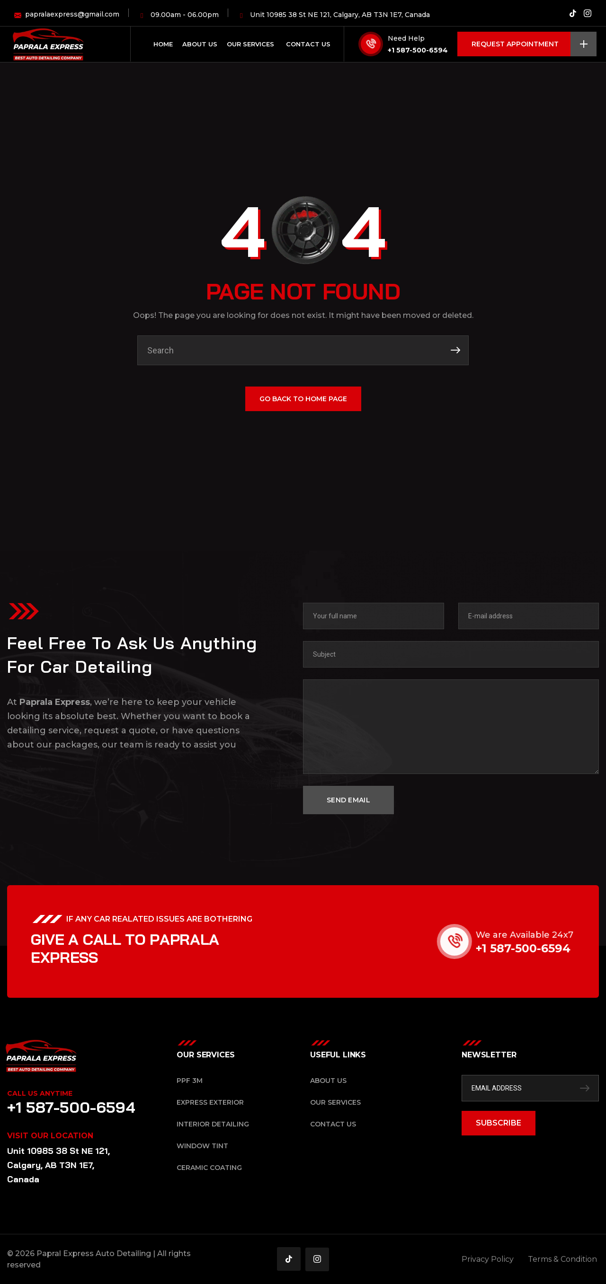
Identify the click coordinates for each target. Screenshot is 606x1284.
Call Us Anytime (39, 1093)
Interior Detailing (213, 1124)
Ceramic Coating (209, 1167)
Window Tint (202, 1146)
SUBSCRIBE (498, 1122)
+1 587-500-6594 (418, 50)
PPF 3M (190, 1080)
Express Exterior (210, 1102)
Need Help (406, 38)
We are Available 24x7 (541, 935)
